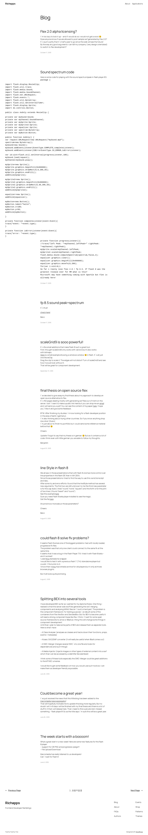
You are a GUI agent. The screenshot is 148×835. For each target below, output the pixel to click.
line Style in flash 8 (54, 465)
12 (79, 787)
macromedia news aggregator (53, 698)
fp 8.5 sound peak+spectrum (62, 299)
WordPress (139, 829)
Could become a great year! (61, 690)
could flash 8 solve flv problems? (64, 535)
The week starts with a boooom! (64, 733)
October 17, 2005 (45, 52)
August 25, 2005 (45, 445)
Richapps (10, 3)
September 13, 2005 (46, 368)
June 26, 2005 (45, 671)
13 (81, 787)
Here (42, 352)
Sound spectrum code (57, 72)
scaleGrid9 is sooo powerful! (61, 339)
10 (75, 787)
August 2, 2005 (45, 576)
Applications (137, 3)
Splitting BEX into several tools (63, 596)
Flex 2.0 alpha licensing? (58, 31)
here (95, 403)
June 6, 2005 (44, 759)
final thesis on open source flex (64, 387)
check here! (45, 309)
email (102, 400)
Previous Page (13, 787)
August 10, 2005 (45, 515)
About (127, 3)
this (47, 555)
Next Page (137, 787)
